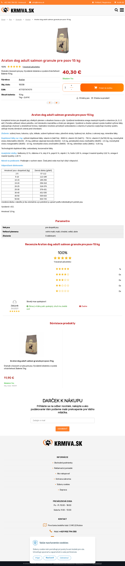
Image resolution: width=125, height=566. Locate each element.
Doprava (63, 490)
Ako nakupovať (63, 474)
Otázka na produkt (100, 98)
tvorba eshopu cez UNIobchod (64, 563)
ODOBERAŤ (62, 429)
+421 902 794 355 (10, 2)
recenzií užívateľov (31, 67)
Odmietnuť (64, 558)
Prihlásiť (98, 2)
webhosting (79, 563)
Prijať (37, 558)
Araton (22, 80)
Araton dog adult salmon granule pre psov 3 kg (32, 361)
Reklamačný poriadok (63, 468)
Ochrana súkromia (63, 479)
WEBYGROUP (97, 563)
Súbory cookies (63, 484)
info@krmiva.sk (38, 2)
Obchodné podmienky (63, 463)
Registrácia (106, 2)
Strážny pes (83, 98)
